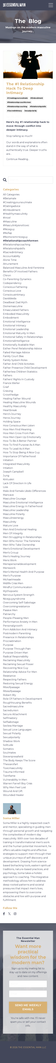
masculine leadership (16, 510)
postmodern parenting (17, 633)
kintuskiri (8, 479)
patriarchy (9, 614)
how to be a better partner (20, 440)
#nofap (7, 233)
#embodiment (36, 98)
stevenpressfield (13, 756)
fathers (7, 375)
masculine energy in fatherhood (22, 506)
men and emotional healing (20, 529)
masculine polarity (14, 514)
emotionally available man (18, 344)
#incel (7, 217)
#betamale (9, 198)
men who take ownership (19, 544)
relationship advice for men (20, 671)
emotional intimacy (14, 325)
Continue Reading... (17, 159)
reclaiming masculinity (16, 660)
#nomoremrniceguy (15, 237)
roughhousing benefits (17, 702)
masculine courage (14, 498)
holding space (11, 421)
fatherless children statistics (20, 371)
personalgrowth (13, 625)
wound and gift (13, 791)
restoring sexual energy (18, 683)
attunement (10, 263)
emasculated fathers (16, 310)
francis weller (11, 383)
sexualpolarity (30, 111)
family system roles (15, 360)
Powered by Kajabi (28, 1055)
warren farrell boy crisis (17, 783)
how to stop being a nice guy (21, 452)
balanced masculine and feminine (23, 267)
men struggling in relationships (22, 537)
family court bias (13, 356)
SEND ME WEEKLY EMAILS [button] (28, 1007)
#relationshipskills (38, 107)
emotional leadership (16, 329)
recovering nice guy (15, 668)
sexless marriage (13, 725)
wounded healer (13, 795)
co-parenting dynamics (17, 279)
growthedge (11, 394)
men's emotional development (21, 548)
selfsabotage (11, 722)
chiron (7, 275)
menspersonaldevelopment (19, 564)
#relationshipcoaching (17, 107)
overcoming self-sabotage (19, 602)
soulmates (9, 752)
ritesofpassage (12, 691)
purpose (8, 645)
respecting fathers (14, 679)
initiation (8, 460)
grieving (8, 391)
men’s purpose (12, 575)
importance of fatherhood (19, 456)
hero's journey (12, 414)
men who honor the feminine (21, 541)
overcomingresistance (16, 606)
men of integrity (13, 533)
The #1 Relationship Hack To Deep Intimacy (25, 88)
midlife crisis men (13, 583)
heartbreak (10, 410)
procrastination (12, 641)
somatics (8, 748)
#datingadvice (11, 206)
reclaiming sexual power (18, 664)
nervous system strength (18, 594)
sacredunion (10, 710)
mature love (10, 525)
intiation (8, 468)
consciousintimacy (14, 294)
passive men (10, 610)
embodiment (11, 317)
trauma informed (13, 771)
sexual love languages (17, 729)
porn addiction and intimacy (20, 629)
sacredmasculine (13, 706)
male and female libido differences (24, 491)
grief (6, 387)
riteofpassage (11, 687)
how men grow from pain (18, 433)
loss (5, 487)
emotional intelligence (16, 321)
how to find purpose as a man (21, 444)
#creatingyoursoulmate (17, 98)
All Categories (11, 194)
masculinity (9, 521)
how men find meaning (17, 429)
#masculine (10, 221)
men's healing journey (16, 556)
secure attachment (15, 714)
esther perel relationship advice (22, 348)
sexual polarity (12, 733)
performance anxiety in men (20, 621)
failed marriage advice (16, 352)
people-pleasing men (16, 618)
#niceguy (9, 229)
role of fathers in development (22, 698)
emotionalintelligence (16, 340)
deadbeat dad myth (15, 302)
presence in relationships (18, 637)
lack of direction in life (17, 483)
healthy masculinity (14, 406)
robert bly (9, 695)
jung (6, 475)
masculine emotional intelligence (23, 502)
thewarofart (10, 764)
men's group (10, 552)
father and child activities (18, 363)
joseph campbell (13, 471)
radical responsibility (15, 656)
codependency (12, 283)
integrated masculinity (16, 464)
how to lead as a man (16, 448)
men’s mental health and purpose (23, 571)
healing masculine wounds (19, 402)
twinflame (9, 775)
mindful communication (17, 587)
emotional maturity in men (19, 333)
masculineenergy (13, 517)
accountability (11, 256)
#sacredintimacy (14, 111)
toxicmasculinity (13, 768)
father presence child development (25, 367)
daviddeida (9, 298)
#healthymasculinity (15, 213)
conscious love (12, 290)
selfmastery (10, 718)
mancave (8, 494)
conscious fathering (15, 287)
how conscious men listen (19, 425)
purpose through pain (17, 648)
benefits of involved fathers (20, 271)
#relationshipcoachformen (19, 102)
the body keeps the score (19, 760)
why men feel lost (14, 787)
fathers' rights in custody (18, 379)
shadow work (11, 741)
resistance (9, 675)
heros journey (12, 417)
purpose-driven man (15, 652)
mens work (10, 560)
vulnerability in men (15, 779)
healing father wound (17, 398)
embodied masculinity (16, 314)
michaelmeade (12, 579)
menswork (9, 568)
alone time (10, 260)
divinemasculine (13, 306)
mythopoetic (10, 591)
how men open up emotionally (22, 437)
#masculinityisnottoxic (16, 225)
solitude (8, 745)
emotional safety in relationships (23, 337)
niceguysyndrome (14, 598)
